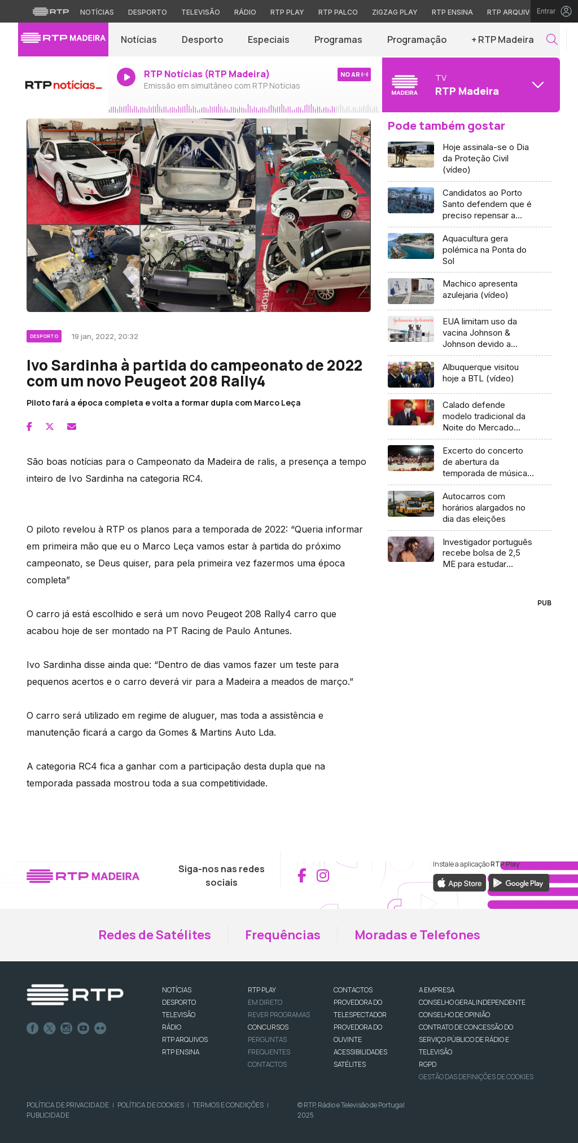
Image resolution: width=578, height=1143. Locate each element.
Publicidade (48, 1115)
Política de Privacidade (68, 1105)
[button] (552, 40)
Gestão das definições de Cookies (476, 1077)
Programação (416, 39)
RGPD (427, 1064)
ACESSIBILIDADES (360, 1052)
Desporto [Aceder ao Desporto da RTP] (147, 12)
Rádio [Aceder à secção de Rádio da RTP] (245, 12)
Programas (338, 39)
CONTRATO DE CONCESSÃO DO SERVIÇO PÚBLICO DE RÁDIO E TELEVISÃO (466, 1039)
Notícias (139, 39)
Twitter (49, 1028)
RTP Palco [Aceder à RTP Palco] (338, 12)
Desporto (202, 39)
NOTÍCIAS (176, 990)
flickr (100, 1028)
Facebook (33, 1028)
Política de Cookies (150, 1105)
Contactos (267, 1064)
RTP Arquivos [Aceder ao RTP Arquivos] (513, 12)
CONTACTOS (353, 990)
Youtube (83, 1028)
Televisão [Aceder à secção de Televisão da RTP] (200, 12)
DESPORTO (179, 1002)
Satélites (350, 1064)
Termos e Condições (228, 1105)
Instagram (66, 1028)
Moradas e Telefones (417, 934)
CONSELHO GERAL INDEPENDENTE (472, 1002)
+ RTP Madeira (502, 39)
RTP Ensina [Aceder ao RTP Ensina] (452, 12)
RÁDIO (171, 1027)
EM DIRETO (265, 1002)
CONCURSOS (268, 1027)
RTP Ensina (180, 1052)
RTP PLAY (262, 990)
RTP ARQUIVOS (185, 1039)
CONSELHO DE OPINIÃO (454, 1014)
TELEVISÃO (178, 1014)
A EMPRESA (436, 990)
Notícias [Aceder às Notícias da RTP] (97, 12)
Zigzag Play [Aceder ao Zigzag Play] (395, 12)
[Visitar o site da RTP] (51, 11)
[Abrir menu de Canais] (469, 84)
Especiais (269, 39)
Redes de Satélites (154, 934)
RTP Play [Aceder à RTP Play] (287, 12)
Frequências (283, 934)
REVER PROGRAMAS (279, 1014)
